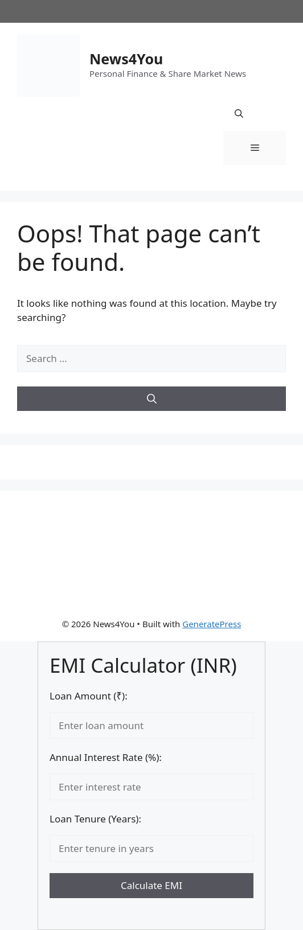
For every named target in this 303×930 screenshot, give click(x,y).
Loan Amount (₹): (89, 695)
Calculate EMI (151, 885)
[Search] (151, 398)
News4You (126, 58)
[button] (239, 114)
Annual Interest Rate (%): (106, 757)
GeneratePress (211, 623)
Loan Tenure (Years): (95, 818)
